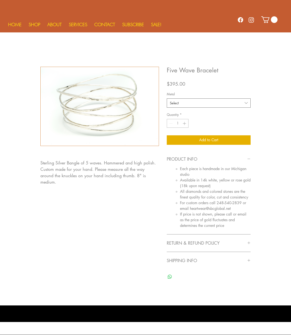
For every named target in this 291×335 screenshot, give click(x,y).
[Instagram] (251, 19)
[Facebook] (240, 19)
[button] (34, 25)
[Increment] (185, 123)
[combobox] (209, 103)
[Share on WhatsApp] (170, 277)
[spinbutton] (177, 123)
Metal (171, 94)
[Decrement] (170, 123)
